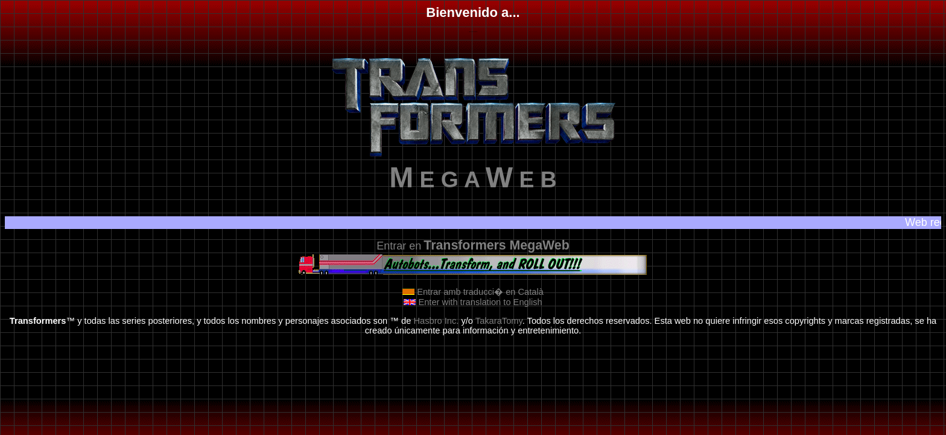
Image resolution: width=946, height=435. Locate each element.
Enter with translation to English (473, 302)
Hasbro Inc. (436, 321)
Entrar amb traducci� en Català (473, 292)
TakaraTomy (498, 321)
